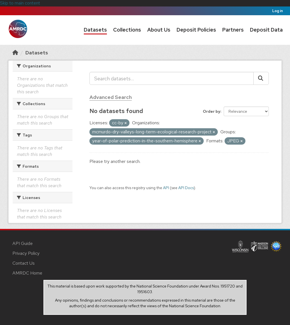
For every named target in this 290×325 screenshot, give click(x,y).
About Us (158, 29)
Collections (127, 29)
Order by (211, 111)
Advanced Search (110, 97)
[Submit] (261, 78)
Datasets (95, 29)
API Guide (22, 243)
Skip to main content (20, 3)
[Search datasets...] (171, 78)
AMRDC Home (27, 273)
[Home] (15, 52)
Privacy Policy (25, 253)
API (166, 187)
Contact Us (23, 263)
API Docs (186, 187)
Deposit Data (266, 29)
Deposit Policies (196, 29)
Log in (277, 10)
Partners (233, 29)
